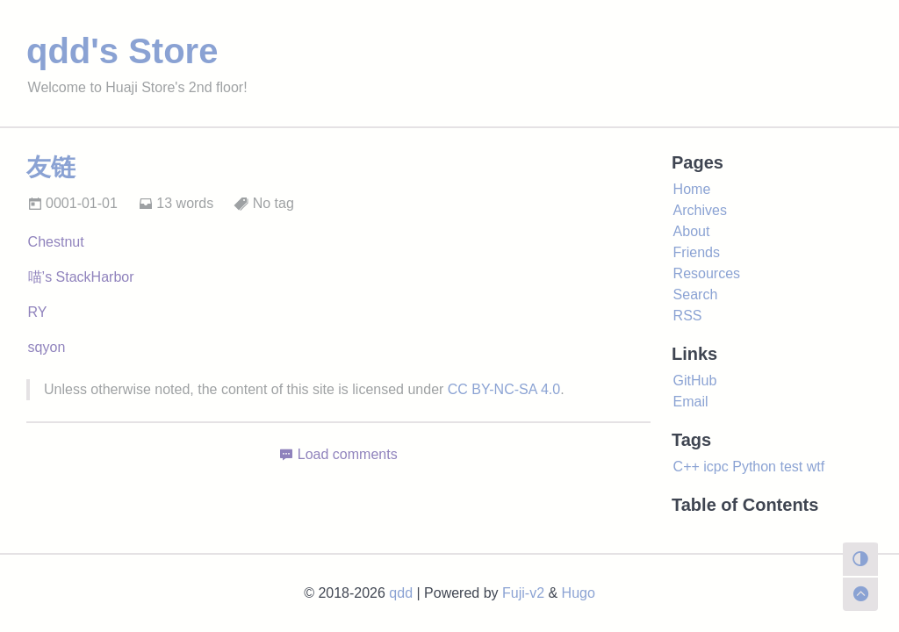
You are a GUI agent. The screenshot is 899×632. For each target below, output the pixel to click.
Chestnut (56, 241)
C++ (686, 466)
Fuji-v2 (523, 592)
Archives (700, 210)
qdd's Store (122, 51)
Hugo (578, 592)
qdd (401, 592)
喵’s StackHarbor (81, 276)
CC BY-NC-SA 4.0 (504, 389)
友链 (51, 167)
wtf (815, 466)
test (791, 466)
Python (754, 466)
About (691, 231)
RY (37, 312)
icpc (715, 466)
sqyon (47, 347)
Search (695, 294)
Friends (696, 252)
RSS (687, 315)
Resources (706, 273)
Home (692, 189)
